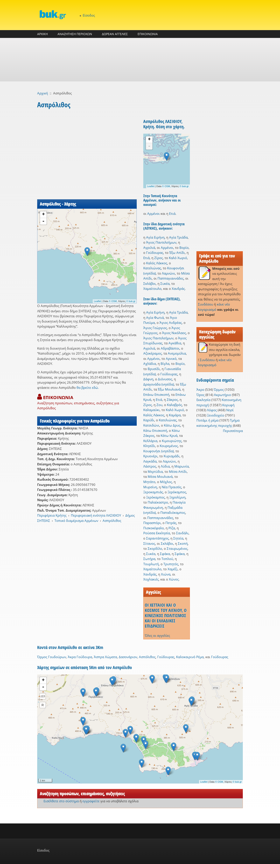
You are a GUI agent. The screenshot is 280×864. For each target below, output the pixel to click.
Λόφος (212, 410)
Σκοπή (183, 543)
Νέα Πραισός (171, 487)
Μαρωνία (181, 466)
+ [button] (43, 214)
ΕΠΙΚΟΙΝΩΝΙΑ (148, 34)
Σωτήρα (149, 559)
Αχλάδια (149, 363)
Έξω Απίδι (177, 252)
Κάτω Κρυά (169, 435)
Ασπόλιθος (147, 657)
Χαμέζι (173, 569)
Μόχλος (166, 482)
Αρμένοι (153, 213)
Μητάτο (149, 482)
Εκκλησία (203, 400)
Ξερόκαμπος (177, 492)
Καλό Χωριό (178, 258)
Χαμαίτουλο (152, 288)
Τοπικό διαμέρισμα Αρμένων (76, 520)
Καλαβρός (174, 405)
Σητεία (178, 538)
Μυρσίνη (150, 487)
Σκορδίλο (155, 548)
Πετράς (170, 523)
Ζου (159, 405)
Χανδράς (178, 288)
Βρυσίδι (154, 369)
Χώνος (174, 579)
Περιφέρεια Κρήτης (51, 515)
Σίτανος (149, 543)
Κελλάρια (150, 441)
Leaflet (97, 301)
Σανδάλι (182, 533)
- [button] (43, 221)
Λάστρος (149, 466)
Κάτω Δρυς (172, 425)
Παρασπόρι (152, 523)
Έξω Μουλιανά (169, 389)
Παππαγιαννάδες (171, 278)
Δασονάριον (128, 657)
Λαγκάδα (150, 461)
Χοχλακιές (151, 579)
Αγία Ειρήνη (155, 237)
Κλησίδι (149, 446)
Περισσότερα (233, 431)
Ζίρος (158, 258)
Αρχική (42, 93)
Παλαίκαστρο (158, 502)
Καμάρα (175, 415)
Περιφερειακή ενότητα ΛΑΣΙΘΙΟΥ (96, 515)
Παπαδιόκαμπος (172, 512)
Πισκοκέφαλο (153, 528)
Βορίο (184, 247)
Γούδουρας (154, 252)
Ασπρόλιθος (112, 520)
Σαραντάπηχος (157, 538)
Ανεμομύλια (177, 353)
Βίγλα (165, 363)
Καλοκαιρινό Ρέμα (190, 657)
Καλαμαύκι (151, 410)
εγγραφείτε (91, 801)
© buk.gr (130, 301)
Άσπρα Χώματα (105, 657)
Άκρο (200, 389)
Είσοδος (89, 15)
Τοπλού (167, 559)
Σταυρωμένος (177, 548)
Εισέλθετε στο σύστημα (61, 801)
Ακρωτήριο (222, 395)
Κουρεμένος (169, 446)
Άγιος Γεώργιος (155, 328)
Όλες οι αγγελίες (157, 635)
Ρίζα (171, 528)
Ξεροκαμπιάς (153, 492)
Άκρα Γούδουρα (80, 657)
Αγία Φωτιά (155, 317)
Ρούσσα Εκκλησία (156, 533)
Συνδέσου (205, 304)
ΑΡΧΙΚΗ (42, 34)
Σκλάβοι (149, 283)
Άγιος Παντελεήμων (161, 242)
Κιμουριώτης (172, 441)
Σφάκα (165, 554)
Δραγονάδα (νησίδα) (158, 384)
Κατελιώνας (152, 268)
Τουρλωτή (151, 564)
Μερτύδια (155, 471)
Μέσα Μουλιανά (160, 476)
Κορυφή (228, 405)
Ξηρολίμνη (177, 497)
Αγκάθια (174, 343)
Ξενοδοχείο (215, 415)
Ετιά (172, 213)
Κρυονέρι (150, 456)
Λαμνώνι (168, 273)
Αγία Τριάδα (178, 237)
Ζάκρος (172, 399)
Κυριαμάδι (172, 456)
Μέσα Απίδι (178, 471)
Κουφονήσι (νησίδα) (158, 451)
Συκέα (165, 283)
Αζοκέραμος (152, 353)
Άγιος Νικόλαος (174, 333)
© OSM (113, 301)
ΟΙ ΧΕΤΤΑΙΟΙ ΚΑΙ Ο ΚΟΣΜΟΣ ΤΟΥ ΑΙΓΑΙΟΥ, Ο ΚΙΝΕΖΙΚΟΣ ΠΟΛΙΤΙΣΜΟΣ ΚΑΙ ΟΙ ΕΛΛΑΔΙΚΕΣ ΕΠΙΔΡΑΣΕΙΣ (166, 615)
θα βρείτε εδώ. (88, 387)
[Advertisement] (140, 60)
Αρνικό (171, 358)
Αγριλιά (149, 247)
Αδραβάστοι (170, 348)
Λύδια (165, 466)
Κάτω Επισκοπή (155, 430)
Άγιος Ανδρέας (170, 322)
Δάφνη (148, 379)
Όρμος (219, 389)
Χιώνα (165, 574)
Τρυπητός (170, 564)
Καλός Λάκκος (156, 263)
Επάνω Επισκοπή (156, 394)
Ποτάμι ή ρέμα (207, 420)
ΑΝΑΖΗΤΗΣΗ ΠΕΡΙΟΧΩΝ (75, 34)
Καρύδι (148, 420)
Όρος (200, 395)
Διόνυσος (165, 379)
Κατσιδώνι (151, 425)
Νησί (230, 410)
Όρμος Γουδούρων (51, 657)
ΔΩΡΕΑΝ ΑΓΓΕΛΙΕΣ (115, 34)
